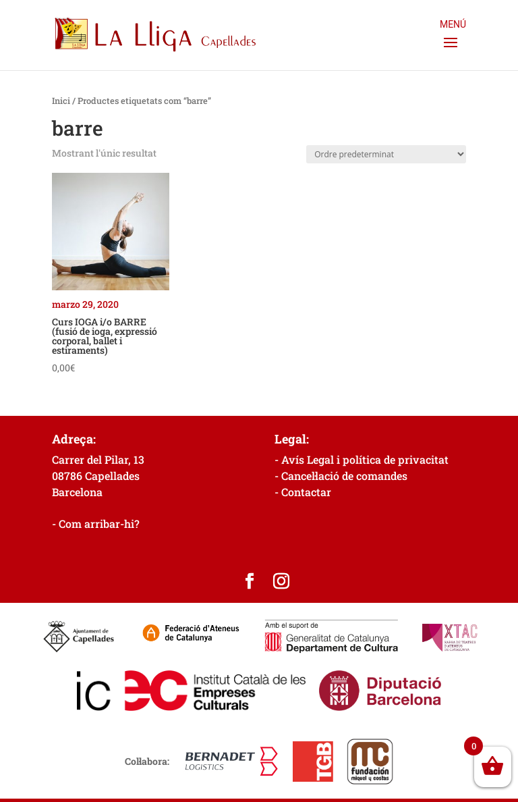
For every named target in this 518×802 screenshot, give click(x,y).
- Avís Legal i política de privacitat (362, 459)
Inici (61, 100)
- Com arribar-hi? (96, 523)
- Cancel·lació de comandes (341, 476)
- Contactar (303, 492)
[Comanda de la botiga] (386, 154)
